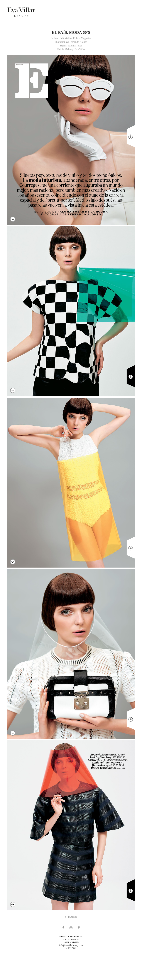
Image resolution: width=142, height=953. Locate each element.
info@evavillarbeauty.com (71, 945)
